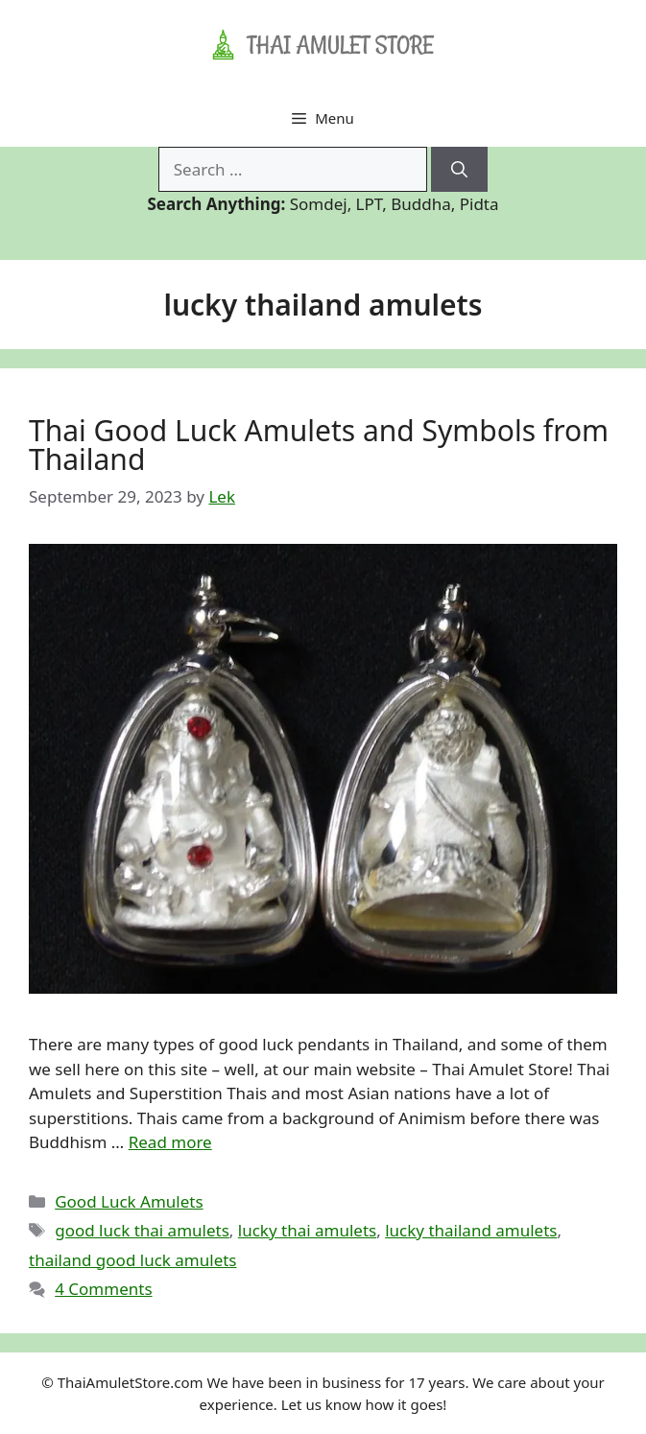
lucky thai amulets (307, 1230)
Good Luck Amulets (129, 1201)
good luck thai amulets (142, 1230)
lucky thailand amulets (471, 1230)
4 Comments (103, 1289)
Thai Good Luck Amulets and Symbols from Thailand (319, 445)
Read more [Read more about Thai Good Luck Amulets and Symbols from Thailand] (170, 1142)
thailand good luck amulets (133, 1260)
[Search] (459, 170)
